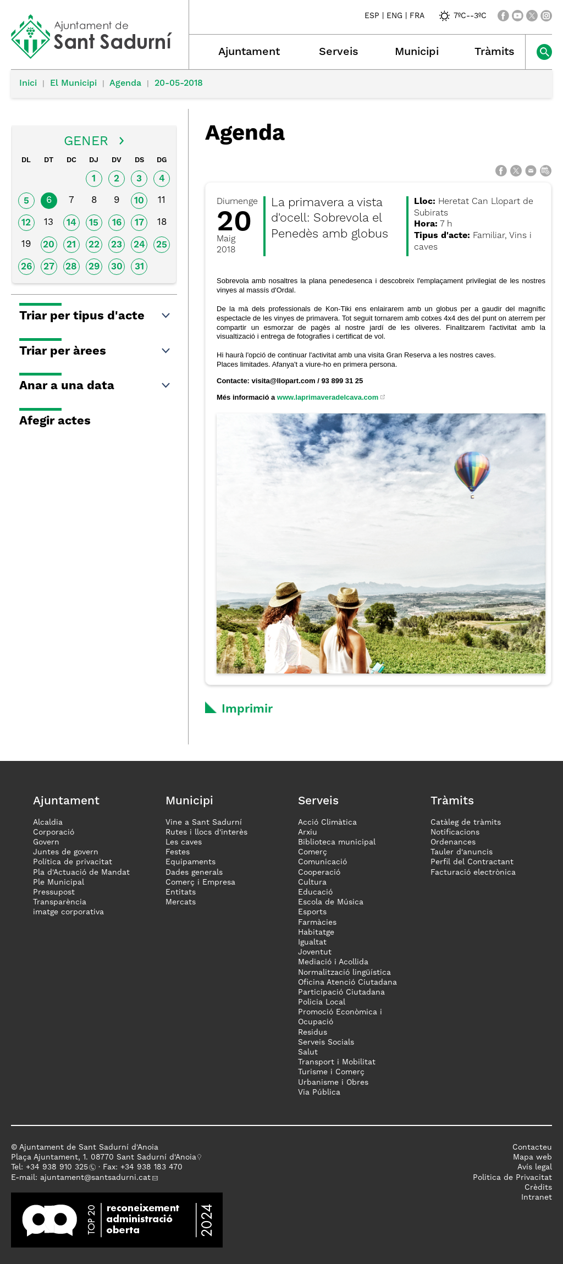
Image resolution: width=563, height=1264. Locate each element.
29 (94, 267)
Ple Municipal (58, 882)
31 (139, 267)
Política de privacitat (72, 862)
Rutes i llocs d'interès (206, 832)
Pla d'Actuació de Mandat (81, 872)
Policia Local (321, 1002)
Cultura (312, 882)
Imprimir (247, 709)
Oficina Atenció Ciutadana (347, 982)
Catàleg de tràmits (465, 822)
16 (117, 223)
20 (48, 245)
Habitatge (316, 932)
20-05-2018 (178, 83)
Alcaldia (48, 822)
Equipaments (190, 862)
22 (94, 245)
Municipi (417, 52)
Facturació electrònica (473, 872)
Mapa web (532, 1157)
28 (71, 267)
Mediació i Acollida (333, 962)
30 (117, 267)
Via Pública (319, 1092)
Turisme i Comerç (331, 1072)
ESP (372, 16)
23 (116, 245)
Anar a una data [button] (95, 386)
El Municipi (73, 83)
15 (93, 223)
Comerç (312, 852)
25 (161, 245)
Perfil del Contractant (472, 862)
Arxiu (307, 832)
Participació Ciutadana (341, 992)
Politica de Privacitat (512, 1178)
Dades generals (194, 872)
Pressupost (54, 892)
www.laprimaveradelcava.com (328, 397)
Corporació (53, 832)
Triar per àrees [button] (95, 351)
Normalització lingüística (344, 972)
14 (71, 223)
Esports (312, 912)
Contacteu (532, 1147)
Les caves (183, 842)
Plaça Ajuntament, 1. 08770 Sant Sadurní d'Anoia (103, 1157)
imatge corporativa (68, 912)
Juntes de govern (65, 852)
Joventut (315, 952)
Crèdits (538, 1187)
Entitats (180, 892)
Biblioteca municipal (337, 842)
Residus (312, 1032)
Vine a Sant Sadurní (203, 822)
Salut (308, 1052)
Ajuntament (249, 52)
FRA (417, 16)
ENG (394, 16)
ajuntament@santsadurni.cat (95, 1178)
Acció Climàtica (327, 822)
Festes (177, 852)
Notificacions (454, 832)
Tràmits (494, 52)
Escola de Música (330, 902)
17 (139, 223)
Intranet (536, 1197)
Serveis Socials (326, 1042)
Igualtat (312, 942)
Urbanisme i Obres (333, 1082)
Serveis (338, 52)
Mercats (180, 902)
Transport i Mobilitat (337, 1062)
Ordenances (453, 842)
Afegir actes (55, 421)
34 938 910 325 (59, 1167)
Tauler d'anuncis (461, 852)
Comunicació (322, 862)
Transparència (59, 902)
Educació (315, 892)
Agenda (125, 83)
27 (48, 267)
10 (139, 201)
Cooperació (319, 872)
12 (26, 223)
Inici (28, 83)
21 (71, 245)
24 (139, 245)
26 (26, 267)
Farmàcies (317, 922)
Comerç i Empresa (200, 882)
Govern (46, 842)
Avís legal (534, 1167)
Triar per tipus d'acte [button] (95, 316)
